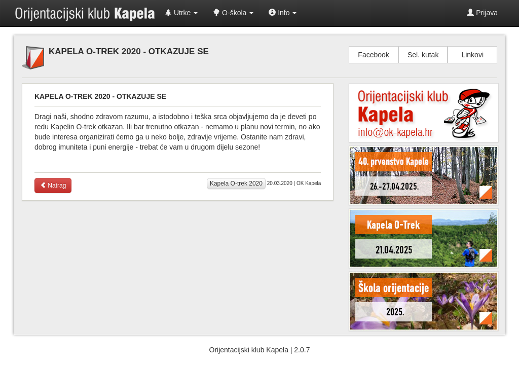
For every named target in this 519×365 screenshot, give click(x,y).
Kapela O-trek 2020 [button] (236, 183)
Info (282, 13)
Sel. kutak (422, 55)
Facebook (373, 55)
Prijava (482, 13)
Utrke (181, 13)
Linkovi (472, 55)
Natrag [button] (53, 185)
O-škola (233, 13)
